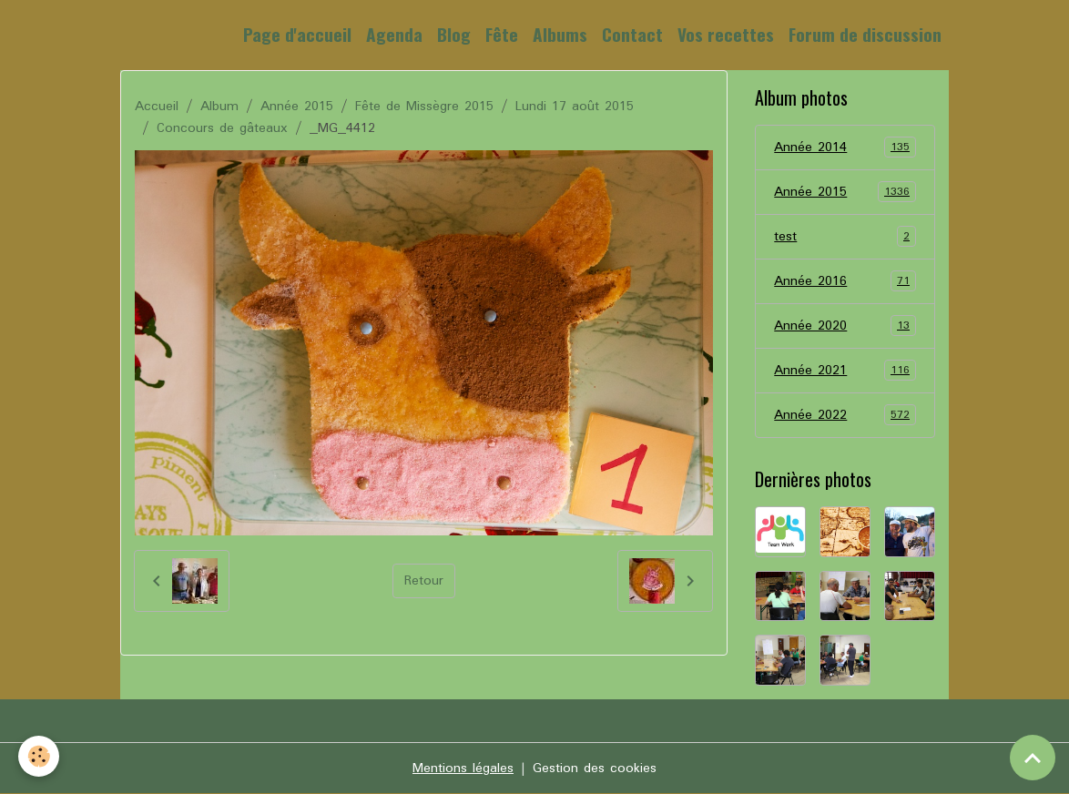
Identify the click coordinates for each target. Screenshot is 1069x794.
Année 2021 (844, 371)
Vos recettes (725, 34)
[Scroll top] (1032, 757)
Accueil (156, 106)
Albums (560, 34)
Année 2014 (844, 147)
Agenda (394, 34)
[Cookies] (38, 756)
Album (219, 106)
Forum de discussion (865, 34)
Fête (501, 34)
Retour (423, 581)
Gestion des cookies (595, 768)
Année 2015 (296, 106)
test (844, 237)
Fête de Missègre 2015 (424, 106)
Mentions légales (463, 768)
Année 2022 (844, 415)
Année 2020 (844, 326)
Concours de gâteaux (222, 128)
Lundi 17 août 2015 (574, 106)
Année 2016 (844, 281)
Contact (632, 34)
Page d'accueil (297, 34)
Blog (454, 34)
